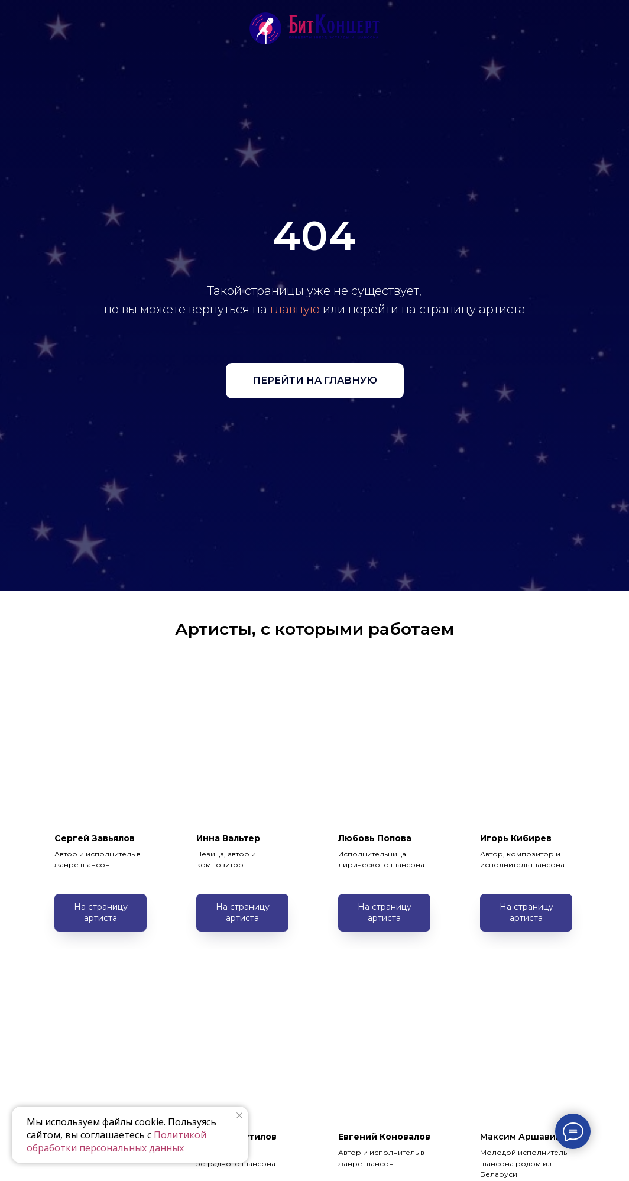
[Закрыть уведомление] (239, 1115)
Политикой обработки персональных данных (116, 1141)
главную (295, 309)
